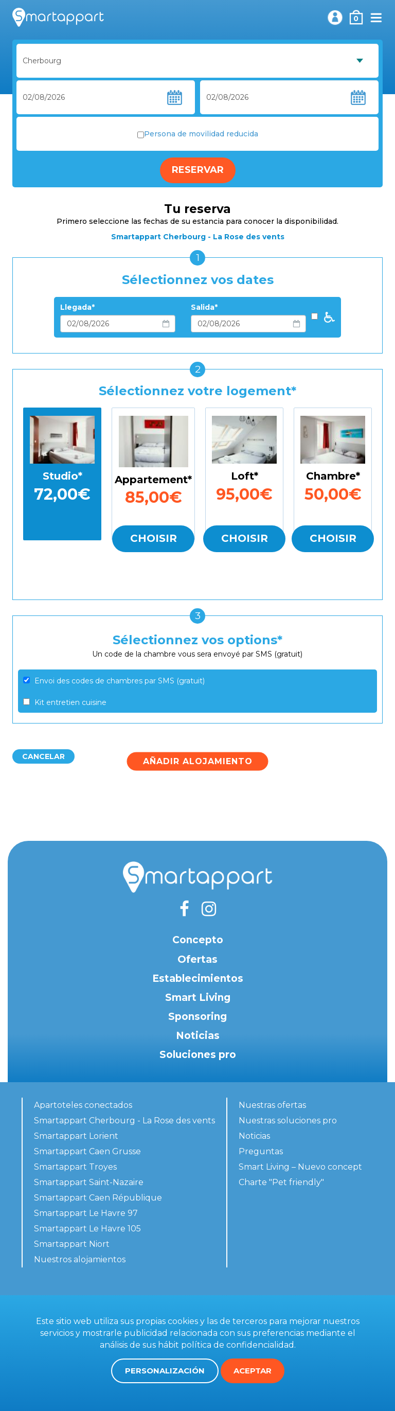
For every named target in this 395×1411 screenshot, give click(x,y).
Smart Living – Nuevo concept (300, 1167)
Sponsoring (197, 1016)
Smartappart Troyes (75, 1167)
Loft (242, 476)
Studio (60, 476)
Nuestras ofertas (272, 1105)
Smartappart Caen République (98, 1198)
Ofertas (197, 959)
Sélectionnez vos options (195, 639)
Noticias (198, 1036)
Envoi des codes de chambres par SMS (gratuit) (119, 680)
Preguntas (261, 1151)
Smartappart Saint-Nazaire (88, 1182)
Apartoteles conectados (83, 1105)
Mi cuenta (335, 17)
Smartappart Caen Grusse (87, 1151)
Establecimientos (197, 978)
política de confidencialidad (237, 1345)
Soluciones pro (197, 1055)
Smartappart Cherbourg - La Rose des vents (124, 1120)
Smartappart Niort (72, 1244)
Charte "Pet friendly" (281, 1182)
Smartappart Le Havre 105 (87, 1228)
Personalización (165, 1370)
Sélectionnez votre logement (195, 391)
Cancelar (43, 756)
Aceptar (253, 1370)
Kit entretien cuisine (70, 702)
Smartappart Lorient (76, 1136)
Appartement (151, 479)
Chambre (331, 476)
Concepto (197, 940)
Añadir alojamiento (198, 761)
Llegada (76, 307)
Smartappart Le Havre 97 (86, 1213)
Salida (202, 307)
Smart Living (197, 997)
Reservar (198, 169)
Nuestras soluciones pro (288, 1120)
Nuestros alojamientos (79, 1259)
